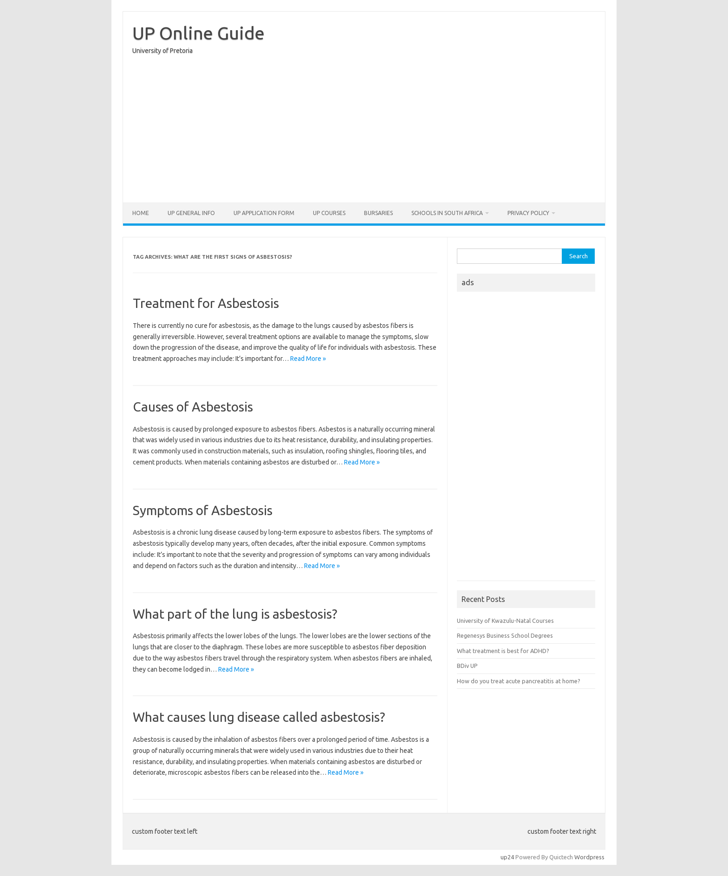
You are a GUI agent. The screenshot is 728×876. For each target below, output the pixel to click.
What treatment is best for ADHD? (503, 650)
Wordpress (589, 857)
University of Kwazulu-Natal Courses (505, 620)
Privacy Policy (528, 213)
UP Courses (329, 213)
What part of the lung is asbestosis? (235, 614)
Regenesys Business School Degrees (505, 635)
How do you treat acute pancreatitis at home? (518, 681)
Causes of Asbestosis (193, 406)
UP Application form (264, 213)
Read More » (308, 358)
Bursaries (378, 213)
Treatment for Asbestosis (206, 303)
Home (140, 213)
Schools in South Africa (447, 213)
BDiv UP (467, 665)
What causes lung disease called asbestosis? (259, 717)
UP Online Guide (198, 33)
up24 (507, 857)
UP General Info (191, 213)
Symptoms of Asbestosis (203, 510)
